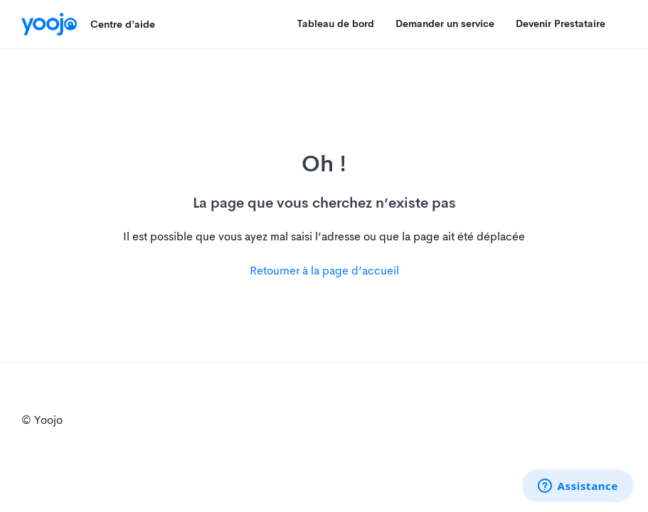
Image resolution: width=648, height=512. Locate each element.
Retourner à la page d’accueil (324, 270)
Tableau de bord (335, 23)
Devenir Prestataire (560, 23)
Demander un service (444, 23)
